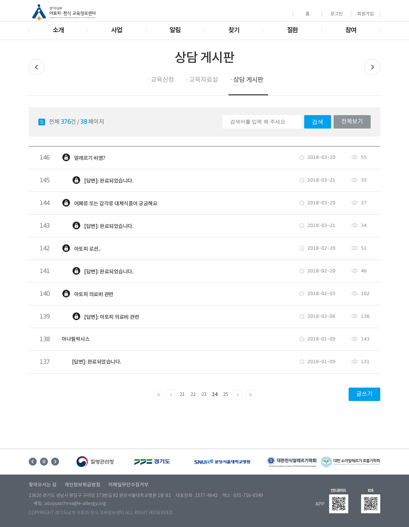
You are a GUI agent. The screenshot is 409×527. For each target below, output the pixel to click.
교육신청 (162, 80)
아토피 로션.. (81, 248)
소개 (58, 30)
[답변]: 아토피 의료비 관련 (100, 316)
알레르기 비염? (83, 157)
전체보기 (352, 121)
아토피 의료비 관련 (87, 294)
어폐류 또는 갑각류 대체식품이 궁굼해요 (109, 203)
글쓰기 (364, 394)
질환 (292, 30)
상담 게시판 (248, 80)
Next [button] (55, 462)
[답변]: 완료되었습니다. (97, 180)
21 (182, 394)
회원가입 (365, 14)
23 (203, 394)
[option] (95, 462)
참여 (350, 30)
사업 (116, 30)
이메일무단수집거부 (128, 485)
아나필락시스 (75, 339)
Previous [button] (33, 462)
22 (193, 394)
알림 (175, 30)
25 (225, 394)
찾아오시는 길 (43, 485)
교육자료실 (203, 80)
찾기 (233, 30)
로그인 (336, 14)
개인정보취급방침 (82, 485)
